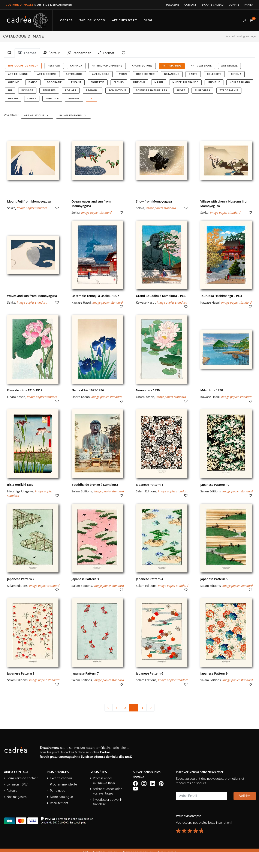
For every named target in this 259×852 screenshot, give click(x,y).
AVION (123, 74)
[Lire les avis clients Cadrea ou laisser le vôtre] (192, 829)
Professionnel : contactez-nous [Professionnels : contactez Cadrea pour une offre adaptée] (104, 780)
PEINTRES (49, 90)
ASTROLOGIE (74, 74)
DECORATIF (54, 82)
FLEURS (119, 82)
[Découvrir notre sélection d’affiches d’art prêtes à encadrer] (124, 20)
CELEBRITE (214, 74)
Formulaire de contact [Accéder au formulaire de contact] (22, 778)
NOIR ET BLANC (240, 82)
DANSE (32, 82)
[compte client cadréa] (244, 19)
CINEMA (236, 74)
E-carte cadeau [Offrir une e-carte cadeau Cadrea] (61, 778)
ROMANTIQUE (117, 90)
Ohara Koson (16, 397)
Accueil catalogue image (241, 36)
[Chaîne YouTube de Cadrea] (135, 788)
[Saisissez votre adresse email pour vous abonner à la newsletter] (201, 796)
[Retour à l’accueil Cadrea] (27, 20)
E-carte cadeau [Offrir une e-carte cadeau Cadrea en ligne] (212, 4)
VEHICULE (52, 98)
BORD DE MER (145, 74)
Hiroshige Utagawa (20, 491)
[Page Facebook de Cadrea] (136, 783)
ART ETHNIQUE (18, 74)
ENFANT (76, 82)
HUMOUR (139, 82)
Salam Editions (73, 115)
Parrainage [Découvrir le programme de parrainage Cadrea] (57, 790)
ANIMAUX (76, 65)
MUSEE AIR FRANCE (185, 82)
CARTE (193, 74)
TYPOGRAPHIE (229, 90)
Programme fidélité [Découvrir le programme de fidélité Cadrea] (63, 784)
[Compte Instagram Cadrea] (144, 783)
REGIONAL (92, 90)
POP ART (70, 90)
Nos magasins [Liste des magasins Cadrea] (17, 797)
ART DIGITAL (229, 65)
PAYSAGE (27, 90)
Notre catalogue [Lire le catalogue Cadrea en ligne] (61, 797)
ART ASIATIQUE (172, 65)
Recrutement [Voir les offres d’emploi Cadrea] (59, 803)
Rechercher (79, 52)
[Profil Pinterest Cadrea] (162, 783)
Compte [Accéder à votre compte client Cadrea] (234, 4)
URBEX (31, 98)
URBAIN (13, 98)
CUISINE (13, 82)
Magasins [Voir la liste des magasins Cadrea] (172, 4)
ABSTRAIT (54, 65)
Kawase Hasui (81, 302)
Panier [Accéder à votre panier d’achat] (248, 4)
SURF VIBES (202, 90)
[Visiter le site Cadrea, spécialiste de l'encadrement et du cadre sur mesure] (20, 751)
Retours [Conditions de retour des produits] (12, 790)
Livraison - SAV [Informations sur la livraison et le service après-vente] (17, 784)
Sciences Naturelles (151, 90)
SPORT (181, 90)
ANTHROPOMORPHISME (107, 65)
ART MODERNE (47, 74)
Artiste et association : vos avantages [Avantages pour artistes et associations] (108, 791)
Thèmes (27, 52)
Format (106, 52)
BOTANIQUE (171, 74)
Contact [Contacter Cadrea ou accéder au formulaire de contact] (190, 4)
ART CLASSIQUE (201, 65)
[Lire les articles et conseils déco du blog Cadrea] (148, 20)
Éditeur (51, 52)
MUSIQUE (214, 82)
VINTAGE (74, 98)
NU (10, 90)
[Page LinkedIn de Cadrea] (153, 783)
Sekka (11, 208)
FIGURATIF (97, 82)
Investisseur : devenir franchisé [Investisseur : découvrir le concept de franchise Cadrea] (107, 802)
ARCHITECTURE (142, 65)
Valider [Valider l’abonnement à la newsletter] (244, 796)
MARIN (158, 82)
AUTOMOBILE (100, 74)
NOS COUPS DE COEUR (23, 65)
